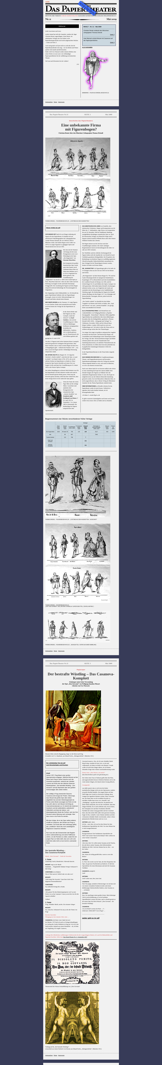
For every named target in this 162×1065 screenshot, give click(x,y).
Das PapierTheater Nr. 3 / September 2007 (75, 937)
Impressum (61, 102)
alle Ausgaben (87, 47)
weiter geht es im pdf (90, 918)
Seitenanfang (49, 102)
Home (55, 102)
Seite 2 (112, 34)
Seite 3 (112, 42)
